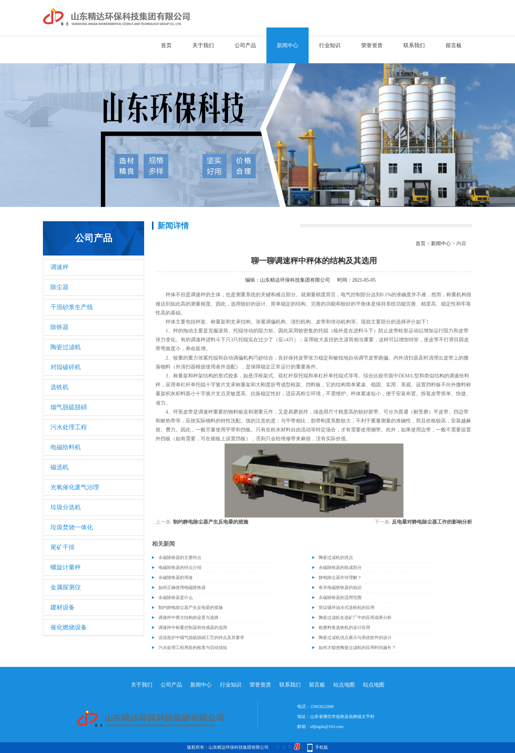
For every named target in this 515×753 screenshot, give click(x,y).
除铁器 (59, 327)
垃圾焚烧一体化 (71, 527)
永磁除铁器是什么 (175, 597)
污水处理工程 (68, 427)
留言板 (454, 45)
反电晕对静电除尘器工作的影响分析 (432, 522)
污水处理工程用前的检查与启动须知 (192, 647)
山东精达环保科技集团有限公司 (295, 280)
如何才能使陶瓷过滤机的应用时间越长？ (357, 647)
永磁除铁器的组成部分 (340, 567)
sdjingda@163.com (326, 726)
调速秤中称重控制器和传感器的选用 (192, 627)
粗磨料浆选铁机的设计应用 (344, 627)
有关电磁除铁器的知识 (340, 587)
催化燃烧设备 (68, 627)
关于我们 (203, 45)
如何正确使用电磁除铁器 (182, 587)
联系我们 (414, 45)
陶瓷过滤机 (65, 347)
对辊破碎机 (65, 367)
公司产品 (245, 45)
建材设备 (62, 607)
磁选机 (59, 467)
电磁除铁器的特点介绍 (179, 567)
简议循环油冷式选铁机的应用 (346, 607)
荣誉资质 (372, 45)
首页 (166, 45)
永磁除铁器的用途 (175, 577)
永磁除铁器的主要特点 (179, 557)
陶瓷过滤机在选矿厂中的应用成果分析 (355, 617)
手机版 (321, 747)
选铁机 (59, 387)
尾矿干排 (62, 547)
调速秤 (59, 267)
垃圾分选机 (65, 507)
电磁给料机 (65, 447)
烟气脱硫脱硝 (68, 407)
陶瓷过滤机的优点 (336, 557)
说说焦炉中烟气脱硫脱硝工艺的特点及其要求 (201, 637)
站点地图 (344, 685)
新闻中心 (287, 45)
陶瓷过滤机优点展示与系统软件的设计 (355, 637)
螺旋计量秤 (65, 567)
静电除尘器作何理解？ (340, 577)
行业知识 (329, 45)
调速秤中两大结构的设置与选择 (188, 617)
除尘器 (59, 287)
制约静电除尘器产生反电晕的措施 (210, 522)
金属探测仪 (65, 587)
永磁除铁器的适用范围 (340, 597)
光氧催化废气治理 (74, 487)
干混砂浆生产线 (71, 307)
